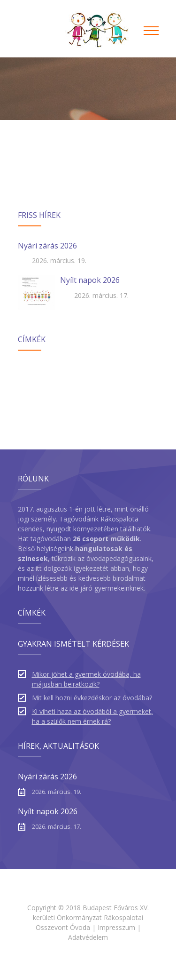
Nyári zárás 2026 (47, 245)
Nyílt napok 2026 (90, 280)
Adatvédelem (88, 937)
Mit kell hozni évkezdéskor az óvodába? (92, 697)
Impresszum (116, 927)
